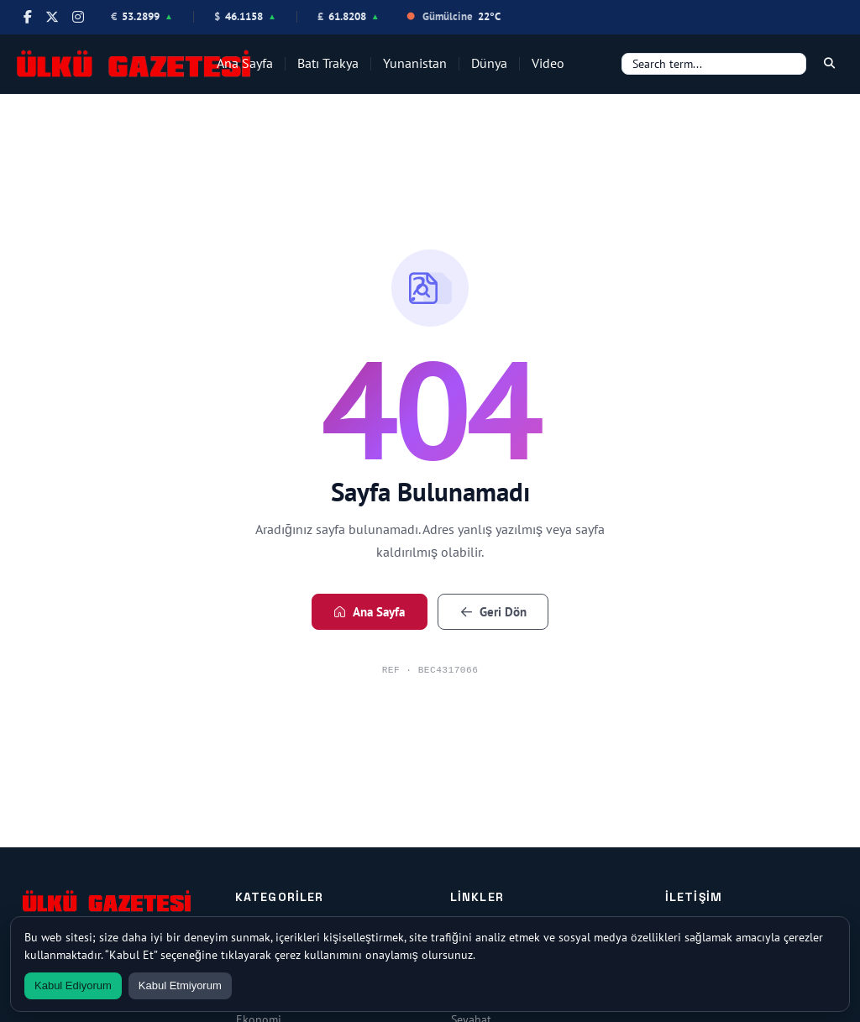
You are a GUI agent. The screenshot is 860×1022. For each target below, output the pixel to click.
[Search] (713, 64)
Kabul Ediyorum (73, 985)
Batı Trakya (328, 63)
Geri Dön (493, 612)
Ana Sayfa (245, 63)
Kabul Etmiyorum (180, 985)
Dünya (489, 63)
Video (548, 63)
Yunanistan (415, 63)
